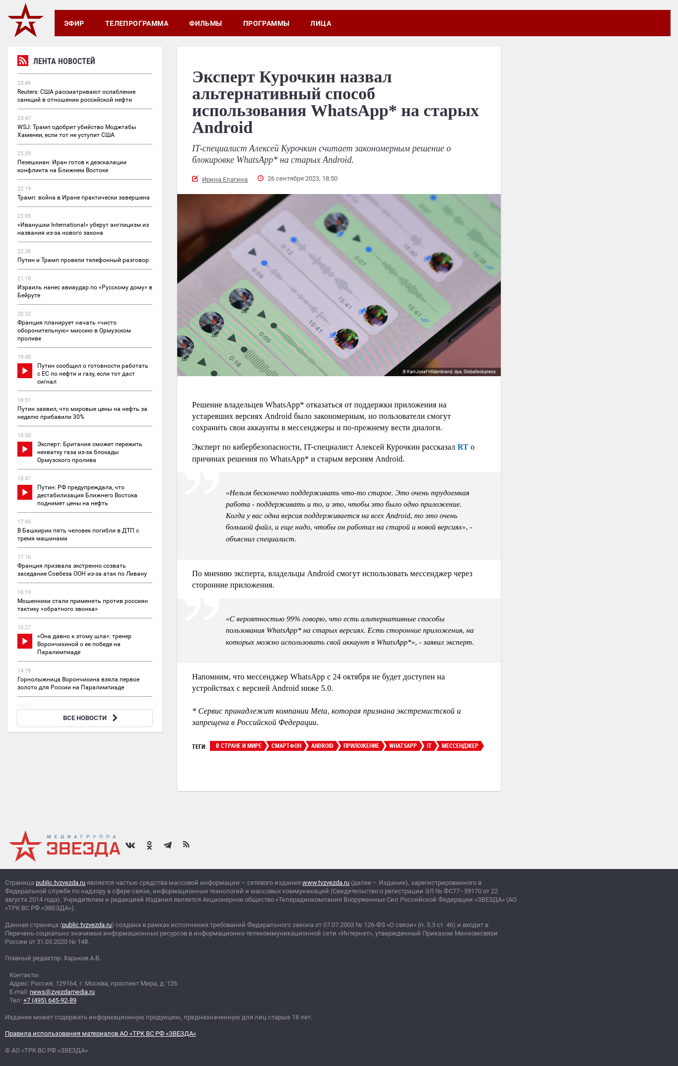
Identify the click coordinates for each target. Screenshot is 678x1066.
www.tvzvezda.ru (325, 882)
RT (463, 447)
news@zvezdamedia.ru (62, 992)
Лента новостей (56, 62)
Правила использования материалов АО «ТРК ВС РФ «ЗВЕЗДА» (100, 1033)
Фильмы (205, 23)
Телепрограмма (136, 23)
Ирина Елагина (225, 179)
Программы (266, 23)
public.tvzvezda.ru (60, 882)
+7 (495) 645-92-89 (49, 1000)
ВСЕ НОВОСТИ (91, 718)
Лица (320, 23)
